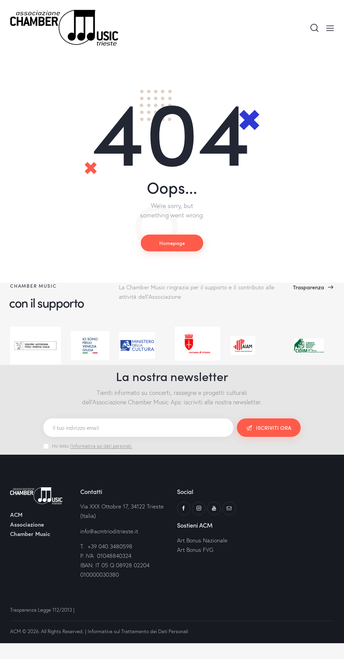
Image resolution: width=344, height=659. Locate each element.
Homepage (172, 242)
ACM (15, 631)
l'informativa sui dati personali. (101, 446)
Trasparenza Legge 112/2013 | (43, 610)
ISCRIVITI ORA (273, 427)
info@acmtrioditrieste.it (109, 531)
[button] (330, 27)
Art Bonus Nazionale (202, 540)
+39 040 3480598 (110, 546)
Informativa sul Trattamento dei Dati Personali (138, 631)
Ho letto (92, 446)
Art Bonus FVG (195, 549)
